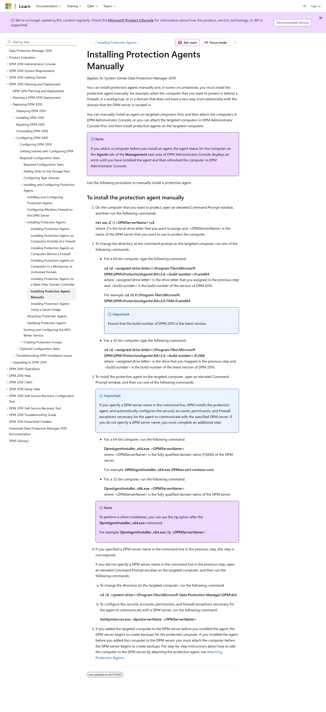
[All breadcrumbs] (91, 42)
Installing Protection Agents (116, 42)
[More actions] (235, 42)
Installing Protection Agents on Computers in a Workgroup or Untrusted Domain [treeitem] (52, 266)
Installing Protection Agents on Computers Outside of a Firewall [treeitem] (53, 238)
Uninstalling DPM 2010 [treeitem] (32, 131)
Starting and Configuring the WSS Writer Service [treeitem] (47, 332)
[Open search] (304, 6)
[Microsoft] (8, 6)
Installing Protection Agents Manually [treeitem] (50, 294)
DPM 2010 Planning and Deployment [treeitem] (38, 91)
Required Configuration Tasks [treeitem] (44, 164)
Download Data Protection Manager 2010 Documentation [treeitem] (38, 431)
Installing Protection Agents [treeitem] (50, 229)
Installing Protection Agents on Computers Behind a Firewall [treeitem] (52, 251)
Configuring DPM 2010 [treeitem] (36, 144)
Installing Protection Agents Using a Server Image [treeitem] (50, 306)
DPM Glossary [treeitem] (19, 441)
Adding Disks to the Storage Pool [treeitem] (47, 171)
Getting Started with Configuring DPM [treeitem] (46, 151)
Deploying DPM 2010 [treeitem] (31, 111)
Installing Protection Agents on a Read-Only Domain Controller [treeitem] (52, 282)
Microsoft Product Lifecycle (131, 20)
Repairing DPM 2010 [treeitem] (30, 124)
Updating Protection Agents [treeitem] (46, 323)
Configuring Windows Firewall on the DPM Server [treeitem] (50, 212)
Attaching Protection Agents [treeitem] (47, 316)
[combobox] (40, 42)
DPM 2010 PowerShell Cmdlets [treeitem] (30, 421)
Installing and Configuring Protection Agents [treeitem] (45, 200)
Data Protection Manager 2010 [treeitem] (30, 50)
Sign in (316, 6)
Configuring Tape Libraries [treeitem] (41, 178)
